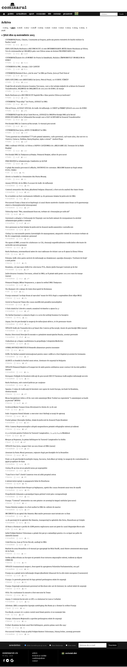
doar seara (71, 646)
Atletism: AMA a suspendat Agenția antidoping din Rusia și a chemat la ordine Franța (40, 606)
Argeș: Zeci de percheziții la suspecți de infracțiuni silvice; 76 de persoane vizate (38, 322)
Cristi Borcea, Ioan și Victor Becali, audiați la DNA (26, 542)
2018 (34, 28)
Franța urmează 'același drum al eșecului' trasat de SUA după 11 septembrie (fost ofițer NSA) (43, 296)
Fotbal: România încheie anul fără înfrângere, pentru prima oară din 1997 (35, 625)
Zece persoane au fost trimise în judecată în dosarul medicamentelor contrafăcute (39, 227)
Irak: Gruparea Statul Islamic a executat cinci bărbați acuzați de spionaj (35, 414)
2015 (13, 28)
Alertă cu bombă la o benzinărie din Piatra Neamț (25, 177)
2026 (3, 31)
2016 (20, 28)
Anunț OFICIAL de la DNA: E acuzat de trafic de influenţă (29, 183)
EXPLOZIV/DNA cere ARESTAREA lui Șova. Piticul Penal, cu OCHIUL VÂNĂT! (36, 80)
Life (51, 14)
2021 (55, 28)
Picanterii (70, 14)
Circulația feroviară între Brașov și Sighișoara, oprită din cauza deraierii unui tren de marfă (43, 488)
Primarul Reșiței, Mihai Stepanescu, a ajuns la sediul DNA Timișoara (33, 283)
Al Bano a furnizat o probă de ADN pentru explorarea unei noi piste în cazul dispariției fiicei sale (45, 527)
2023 (69, 28)
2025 (83, 28)
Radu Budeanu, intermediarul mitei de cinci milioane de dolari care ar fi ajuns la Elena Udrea (44, 252)
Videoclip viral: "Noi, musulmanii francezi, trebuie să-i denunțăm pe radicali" (37, 212)
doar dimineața (56, 646)
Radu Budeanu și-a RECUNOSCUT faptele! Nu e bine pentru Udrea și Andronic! (37, 95)
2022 (62, 28)
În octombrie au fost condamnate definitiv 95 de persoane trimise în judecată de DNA (40, 196)
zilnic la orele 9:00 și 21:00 (35, 646)
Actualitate (22, 14)
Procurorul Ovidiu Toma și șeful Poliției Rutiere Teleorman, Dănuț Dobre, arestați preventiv (43, 632)
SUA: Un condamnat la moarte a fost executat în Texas (28, 593)
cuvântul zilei (69, 654)
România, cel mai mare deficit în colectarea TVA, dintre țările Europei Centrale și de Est (41, 267)
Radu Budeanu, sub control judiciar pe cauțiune (25, 383)
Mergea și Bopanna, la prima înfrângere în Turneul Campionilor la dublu (35, 440)
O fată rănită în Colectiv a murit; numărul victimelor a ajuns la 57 (32, 309)
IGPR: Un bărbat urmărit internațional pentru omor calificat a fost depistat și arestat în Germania (45, 354)
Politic (11, 14)
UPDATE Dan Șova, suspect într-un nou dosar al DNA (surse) (30, 446)
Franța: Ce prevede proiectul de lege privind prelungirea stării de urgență (35, 580)
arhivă (34, 653)
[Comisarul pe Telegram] (7, 661)
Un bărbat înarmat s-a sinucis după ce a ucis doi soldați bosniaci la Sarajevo (36, 315)
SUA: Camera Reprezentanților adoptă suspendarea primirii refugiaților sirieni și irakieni (42, 427)
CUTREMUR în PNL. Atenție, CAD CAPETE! (22, 67)
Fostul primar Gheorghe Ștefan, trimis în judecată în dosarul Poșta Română (36, 420)
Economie (43, 14)
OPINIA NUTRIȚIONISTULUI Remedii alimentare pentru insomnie (32, 348)
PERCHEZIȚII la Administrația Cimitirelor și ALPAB (26, 161)
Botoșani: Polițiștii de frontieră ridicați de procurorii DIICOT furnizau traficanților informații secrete (46, 376)
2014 (6, 28)
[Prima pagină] (4, 14)
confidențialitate (38, 659)
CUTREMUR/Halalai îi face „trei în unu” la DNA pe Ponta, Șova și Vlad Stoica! (37, 73)
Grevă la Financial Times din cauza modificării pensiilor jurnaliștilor (33, 302)
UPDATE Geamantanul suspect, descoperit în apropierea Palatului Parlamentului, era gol (42, 567)
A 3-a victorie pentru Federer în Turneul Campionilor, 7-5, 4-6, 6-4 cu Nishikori (37, 433)
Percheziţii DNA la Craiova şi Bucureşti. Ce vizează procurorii (30, 124)
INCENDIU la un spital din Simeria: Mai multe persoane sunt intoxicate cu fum (37, 514)
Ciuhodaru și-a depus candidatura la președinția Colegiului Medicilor (34, 341)
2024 (76, 28)
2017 (27, 28)
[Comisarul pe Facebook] (4, 661)
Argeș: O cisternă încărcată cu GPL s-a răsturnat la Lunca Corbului (33, 599)
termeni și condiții (39, 656)
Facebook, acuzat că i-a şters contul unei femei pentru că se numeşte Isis (35, 612)
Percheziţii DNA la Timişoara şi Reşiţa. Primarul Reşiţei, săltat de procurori (36, 155)
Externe (59, 14)
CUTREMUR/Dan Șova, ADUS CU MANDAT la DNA (25, 130)
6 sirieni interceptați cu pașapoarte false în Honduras (27, 481)
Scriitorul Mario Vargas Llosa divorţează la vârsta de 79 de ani (31, 407)
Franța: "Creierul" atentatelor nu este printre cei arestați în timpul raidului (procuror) (40, 501)
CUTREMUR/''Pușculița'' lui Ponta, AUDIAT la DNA (26, 102)
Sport (32, 14)
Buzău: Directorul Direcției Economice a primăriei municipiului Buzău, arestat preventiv (41, 335)
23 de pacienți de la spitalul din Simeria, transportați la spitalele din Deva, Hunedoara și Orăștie (45, 520)
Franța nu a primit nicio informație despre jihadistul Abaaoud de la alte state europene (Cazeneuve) (46, 573)
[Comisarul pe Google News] (12, 661)
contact (35, 661)
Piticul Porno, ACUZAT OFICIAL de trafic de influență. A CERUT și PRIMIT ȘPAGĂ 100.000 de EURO (46, 108)
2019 (41, 28)
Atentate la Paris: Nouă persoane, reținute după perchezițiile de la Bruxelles (36, 453)
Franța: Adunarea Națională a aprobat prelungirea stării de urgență (33, 619)
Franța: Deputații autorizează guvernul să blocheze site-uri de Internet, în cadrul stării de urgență (45, 586)
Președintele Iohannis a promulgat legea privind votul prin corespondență (36, 494)
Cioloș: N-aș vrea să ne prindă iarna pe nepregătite (26, 468)
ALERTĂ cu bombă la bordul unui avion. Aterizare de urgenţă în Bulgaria (35, 361)
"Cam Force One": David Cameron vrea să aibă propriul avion (30, 475)
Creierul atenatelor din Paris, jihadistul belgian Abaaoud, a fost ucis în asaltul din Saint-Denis (44, 190)
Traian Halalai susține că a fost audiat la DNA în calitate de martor (33, 507)
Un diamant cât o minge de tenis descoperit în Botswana (28, 289)
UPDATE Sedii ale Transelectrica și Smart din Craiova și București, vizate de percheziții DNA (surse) (46, 328)
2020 (48, 28)
